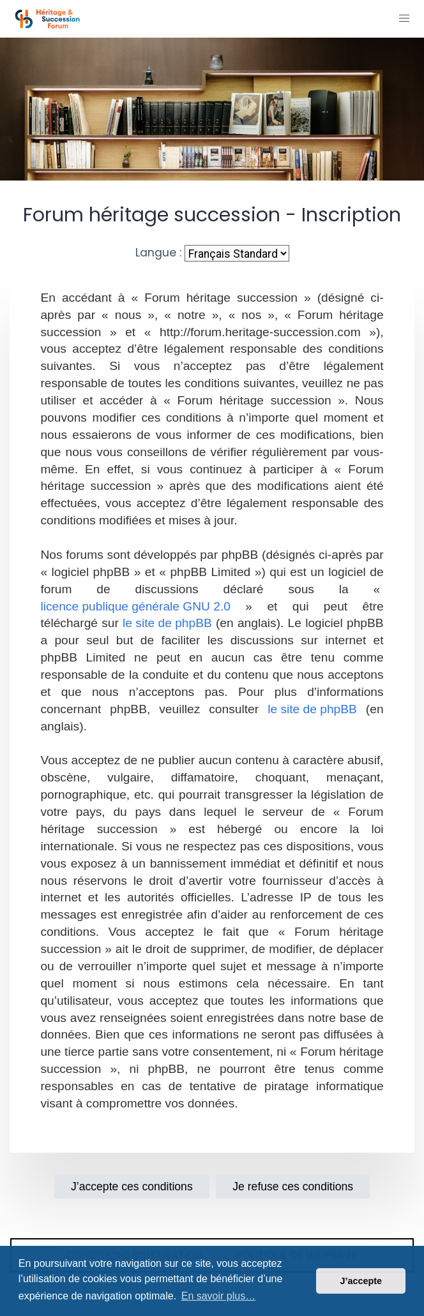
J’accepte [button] (361, 1281)
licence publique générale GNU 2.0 (135, 606)
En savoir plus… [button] (218, 1295)
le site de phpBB (167, 623)
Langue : (158, 252)
